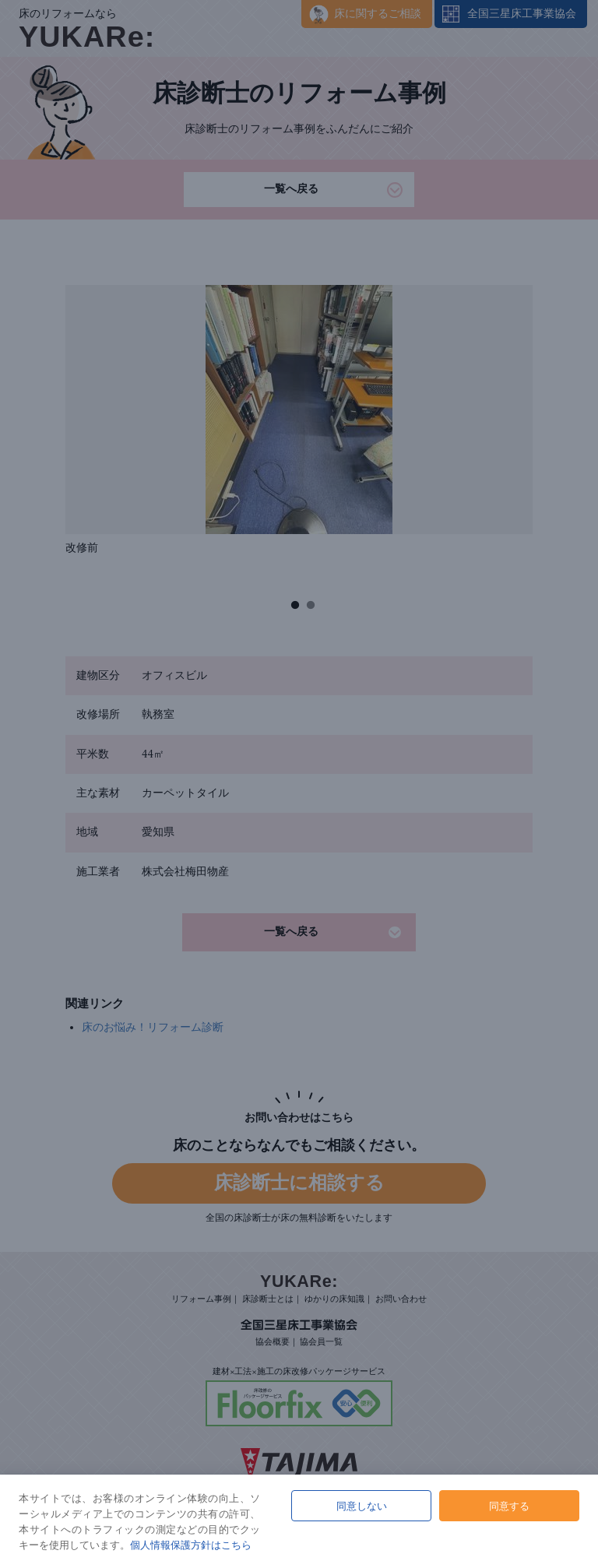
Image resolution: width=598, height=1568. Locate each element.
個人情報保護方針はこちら (191, 1545)
